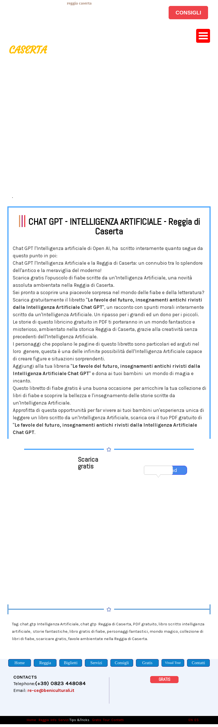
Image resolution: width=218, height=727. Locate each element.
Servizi (63, 720)
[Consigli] (121, 663)
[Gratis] (147, 663)
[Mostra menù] (203, 36)
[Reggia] (45, 663)
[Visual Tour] (173, 663)
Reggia (44, 720)
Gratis (96, 720)
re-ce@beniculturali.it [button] (51, 690)
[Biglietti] (70, 663)
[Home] (19, 663)
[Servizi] (96, 663)
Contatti (117, 720)
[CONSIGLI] (188, 12)
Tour (106, 720)
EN (190, 720)
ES (196, 720)
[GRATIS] (164, 679)
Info (53, 720)
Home (32, 720)
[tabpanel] (79, 3)
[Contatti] (198, 663)
